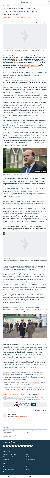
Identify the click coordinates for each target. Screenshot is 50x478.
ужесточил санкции (34, 382)
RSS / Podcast (29, 456)
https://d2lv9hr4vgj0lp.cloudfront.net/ (12, 397)
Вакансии (28, 469)
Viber (16, 399)
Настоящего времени (21, 416)
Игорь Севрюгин (17, 17)
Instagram (10, 399)
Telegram (5, 399)
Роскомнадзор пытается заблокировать (13, 394)
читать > (33, 404)
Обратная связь (29, 466)
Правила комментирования (9, 469)
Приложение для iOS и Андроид (10, 456)
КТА (20, 476)
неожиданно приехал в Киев (26, 56)
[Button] (38, 23)
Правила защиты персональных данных (35, 471)
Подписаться (6, 459)
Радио (27, 454)
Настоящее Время (25, 17)
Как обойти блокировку (31, 459)
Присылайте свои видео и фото (10, 454)
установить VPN (39, 399)
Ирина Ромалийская (8, 17)
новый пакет (15, 59)
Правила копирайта (7, 471)
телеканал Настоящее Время (31, 65)
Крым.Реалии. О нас (7, 466)
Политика (6, 5)
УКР (30, 476)
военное (27, 371)
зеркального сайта (39, 396)
